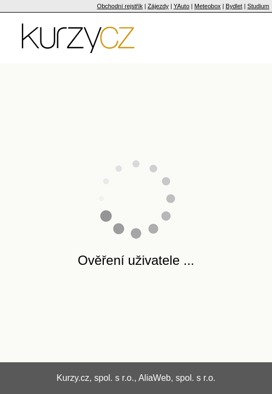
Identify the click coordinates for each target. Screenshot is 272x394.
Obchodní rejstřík (120, 6)
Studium (258, 6)
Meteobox (207, 6)
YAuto (182, 6)
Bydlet (234, 6)
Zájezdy (158, 6)
